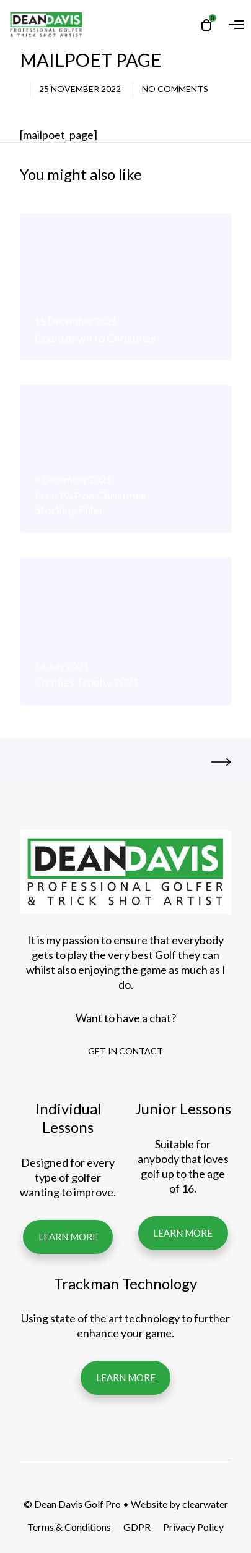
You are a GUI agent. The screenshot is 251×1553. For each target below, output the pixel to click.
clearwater (205, 1504)
